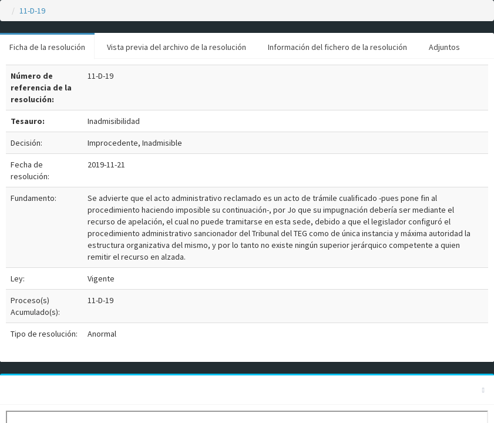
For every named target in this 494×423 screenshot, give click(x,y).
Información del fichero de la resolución (337, 47)
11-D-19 (32, 10)
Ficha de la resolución (47, 47)
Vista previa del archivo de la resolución (176, 47)
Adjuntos (444, 47)
